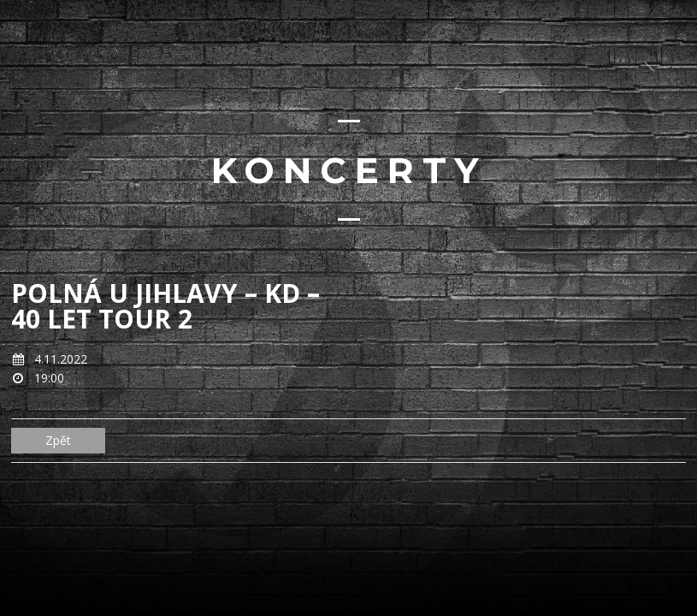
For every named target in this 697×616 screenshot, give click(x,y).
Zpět (58, 440)
